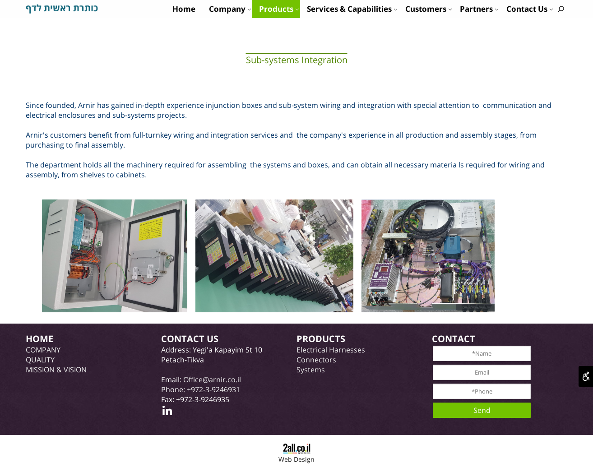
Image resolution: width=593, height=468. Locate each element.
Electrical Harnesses (330, 350)
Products (279, 9)
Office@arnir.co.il (212, 380)
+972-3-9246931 (213, 389)
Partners (479, 9)
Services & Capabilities (352, 9)
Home (183, 9)
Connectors (316, 360)
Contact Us (529, 9)
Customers (428, 9)
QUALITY (40, 360)
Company (230, 9)
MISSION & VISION (56, 370)
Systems (310, 370)
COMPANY (43, 350)
